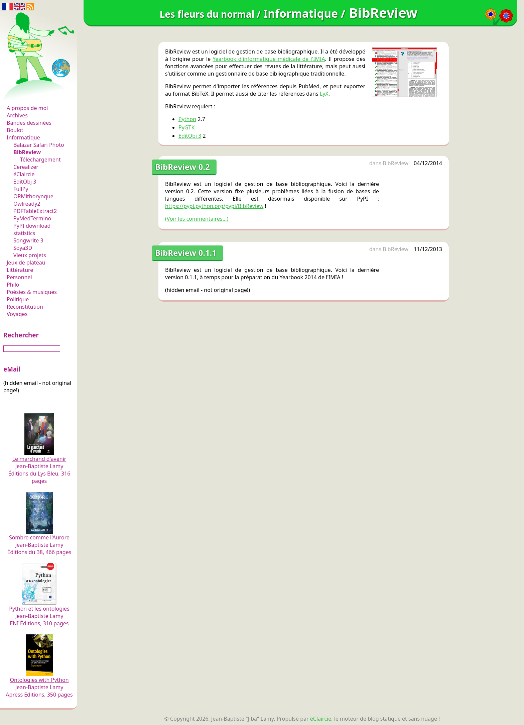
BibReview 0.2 (182, 166)
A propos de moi (27, 108)
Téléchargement (40, 159)
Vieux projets (29, 255)
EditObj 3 (24, 181)
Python (187, 119)
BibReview (27, 152)
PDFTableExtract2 (35, 211)
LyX (324, 93)
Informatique (23, 137)
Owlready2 (26, 203)
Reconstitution (25, 306)
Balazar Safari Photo (38, 144)
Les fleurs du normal (35, 94)
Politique (18, 299)
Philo (13, 284)
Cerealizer (25, 167)
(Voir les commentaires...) (196, 218)
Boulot (15, 130)
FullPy (20, 189)
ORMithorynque (33, 196)
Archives (17, 115)
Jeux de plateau (26, 262)
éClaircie (24, 174)
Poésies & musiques (32, 292)
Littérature (20, 270)
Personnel (19, 277)
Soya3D (22, 247)
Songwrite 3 (28, 240)
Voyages (17, 314)
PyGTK (186, 127)
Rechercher (21, 335)
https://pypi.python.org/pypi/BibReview (214, 206)
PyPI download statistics (31, 229)
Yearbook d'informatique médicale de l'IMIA (269, 59)
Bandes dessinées (29, 122)
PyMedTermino (32, 218)
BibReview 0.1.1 (186, 252)
